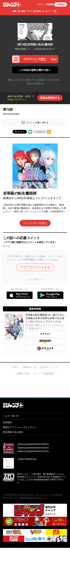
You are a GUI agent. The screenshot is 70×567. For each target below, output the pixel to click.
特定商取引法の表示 (13, 432)
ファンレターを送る (35, 223)
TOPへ (15, 367)
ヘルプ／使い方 (11, 416)
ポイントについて (35, 83)
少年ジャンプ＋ (12, 4)
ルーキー (46, 11)
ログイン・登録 (45, 4)
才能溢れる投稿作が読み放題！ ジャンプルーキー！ (35, 389)
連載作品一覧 (29, 367)
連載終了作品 (23, 373)
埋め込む (41, 132)
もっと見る (33, 279)
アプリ (29, 11)
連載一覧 (16, 11)
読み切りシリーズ (49, 367)
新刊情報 (37, 11)
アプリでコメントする (35, 267)
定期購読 (60, 4)
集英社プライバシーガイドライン (20, 427)
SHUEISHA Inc (11, 495)
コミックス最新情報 (44, 373)
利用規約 (7, 422)
